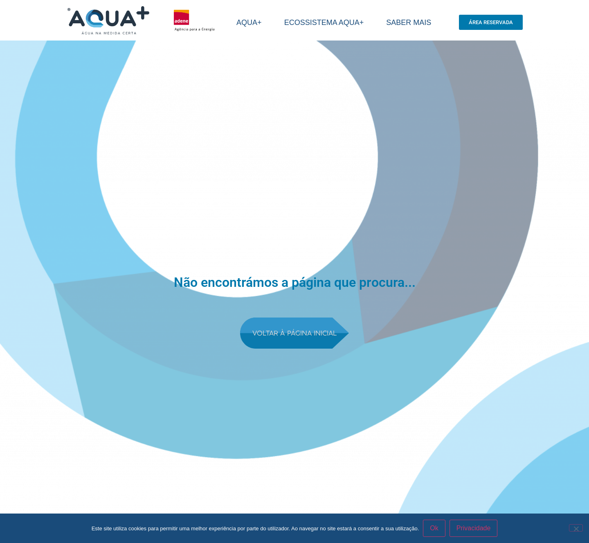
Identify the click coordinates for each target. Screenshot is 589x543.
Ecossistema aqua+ (326, 22)
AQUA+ (251, 22)
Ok (434, 528)
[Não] (576, 528)
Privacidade (473, 528)
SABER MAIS (410, 22)
